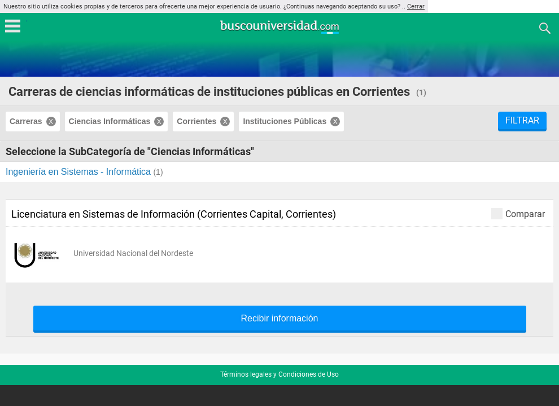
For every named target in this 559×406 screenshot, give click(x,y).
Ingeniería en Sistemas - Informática (79, 171)
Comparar (518, 213)
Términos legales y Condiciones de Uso (279, 374)
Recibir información (279, 318)
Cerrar (416, 6)
